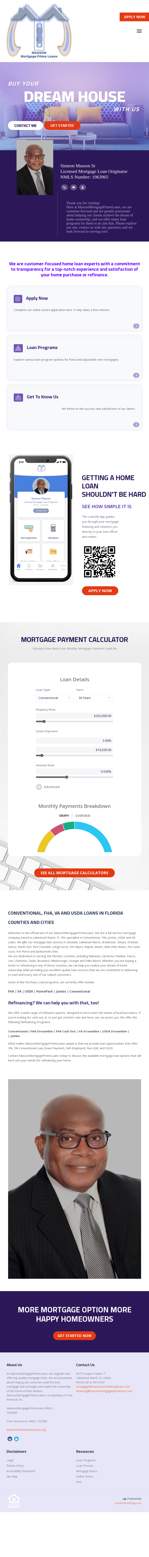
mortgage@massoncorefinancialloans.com (103, 1386)
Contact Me (25, 125)
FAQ (79, 1482)
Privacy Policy (15, 1465)
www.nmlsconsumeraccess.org (26, 1430)
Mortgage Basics (86, 1471)
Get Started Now (74, 1335)
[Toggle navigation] (139, 31)
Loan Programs (86, 1460)
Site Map (12, 1476)
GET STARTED (62, 125)
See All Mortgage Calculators (74, 872)
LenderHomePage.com (128, 1503)
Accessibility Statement (21, 1471)
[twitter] (16, 1439)
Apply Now (100, 590)
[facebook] (10, 1439)
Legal (10, 1460)
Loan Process (84, 1465)
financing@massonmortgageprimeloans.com (104, 1391)
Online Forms (84, 1476)
